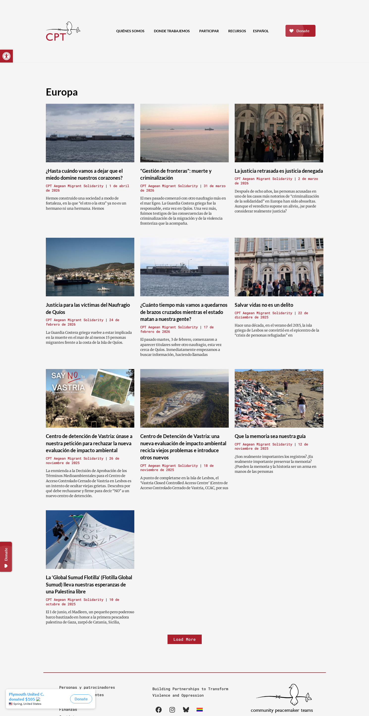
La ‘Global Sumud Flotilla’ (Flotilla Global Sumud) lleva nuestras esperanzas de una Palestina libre (89, 584)
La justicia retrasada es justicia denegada (279, 171)
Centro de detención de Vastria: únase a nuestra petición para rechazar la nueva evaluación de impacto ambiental (89, 443)
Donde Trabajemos (173, 31)
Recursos (237, 31)
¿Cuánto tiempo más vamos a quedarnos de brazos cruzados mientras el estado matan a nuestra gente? (183, 312)
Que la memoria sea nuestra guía (270, 436)
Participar (210, 31)
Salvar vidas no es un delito (264, 305)
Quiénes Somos (131, 31)
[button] (6, 56)
